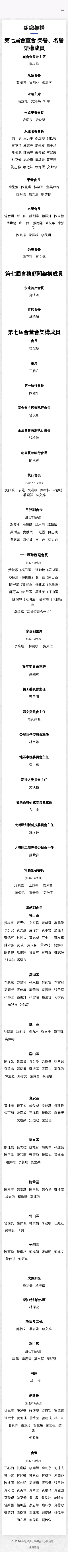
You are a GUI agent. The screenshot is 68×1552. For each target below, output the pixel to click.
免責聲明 (34, 1547)
